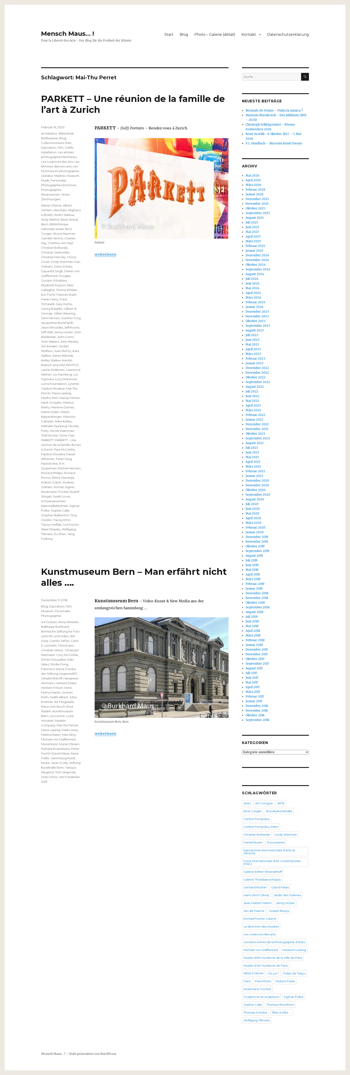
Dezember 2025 (257, 199)
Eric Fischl (48, 294)
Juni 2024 (253, 283)
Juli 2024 (252, 279)
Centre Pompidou (257, 819)
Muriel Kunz (49, 744)
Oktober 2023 (255, 321)
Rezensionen (50, 194)
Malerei (59, 175)
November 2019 (257, 542)
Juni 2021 (252, 452)
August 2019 (254, 556)
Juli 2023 (252, 335)
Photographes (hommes (58, 185)
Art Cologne (264, 803)
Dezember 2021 (257, 424)
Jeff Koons (71, 327)
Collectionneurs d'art (56, 143)
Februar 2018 (255, 640)
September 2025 (258, 213)
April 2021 (253, 462)
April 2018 (253, 631)
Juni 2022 (252, 396)
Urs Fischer (71, 524)
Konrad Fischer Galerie (260, 918)
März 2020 (253, 523)
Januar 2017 (254, 701)
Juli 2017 (251, 673)
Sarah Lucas (61, 496)
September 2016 (257, 720)
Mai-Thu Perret (67, 725)
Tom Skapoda (65, 772)
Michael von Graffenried (58, 739)
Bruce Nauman (64, 233)
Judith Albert (59, 697)
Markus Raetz (51, 734)
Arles (247, 803)
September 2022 (258, 382)
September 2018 (257, 607)
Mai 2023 (252, 344)
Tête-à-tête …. (282, 1012)
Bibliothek (66, 133)
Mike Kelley (63, 421)
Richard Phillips (52, 473)
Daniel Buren (253, 842)
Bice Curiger (253, 811)
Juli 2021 (252, 448)
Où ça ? (273, 973)
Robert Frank (285, 981)
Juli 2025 (252, 222)
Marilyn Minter (70, 398)
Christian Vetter (52, 650)
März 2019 (253, 579)
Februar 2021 (255, 471)
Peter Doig (64, 459)
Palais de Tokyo (294, 973)
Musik (45, 180)
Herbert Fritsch (52, 687)
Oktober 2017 (255, 659)
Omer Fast (66, 435)
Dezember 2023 (257, 312)
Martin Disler (50, 412)
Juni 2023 (252, 340)
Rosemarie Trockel (55, 491)
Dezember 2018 (257, 593)
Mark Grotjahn (51, 402)
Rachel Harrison (69, 468)
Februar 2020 (255, 527)
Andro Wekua (64, 215)
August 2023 (255, 330)
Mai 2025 (252, 232)
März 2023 (253, 354)
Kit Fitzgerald (63, 702)
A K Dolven (49, 622)
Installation (48, 152)
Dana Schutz (63, 266)
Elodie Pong (59, 664)
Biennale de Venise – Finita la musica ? (275, 110)
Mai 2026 (252, 175)
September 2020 (258, 495)
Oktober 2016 (255, 715)
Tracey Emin (62, 520)
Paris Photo (263, 981)
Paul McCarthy (64, 449)
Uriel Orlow (49, 777)
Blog (184, 34)
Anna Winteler (68, 622)
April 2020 (253, 518)
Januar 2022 (254, 420)
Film (60, 147)
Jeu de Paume (254, 911)
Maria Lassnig (61, 393)
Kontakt (249, 34)
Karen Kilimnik (63, 355)
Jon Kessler (49, 346)
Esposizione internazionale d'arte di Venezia (269, 851)
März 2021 (253, 466)
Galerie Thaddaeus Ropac (262, 879)
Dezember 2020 (257, 481)
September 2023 (258, 326)
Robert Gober (51, 482)
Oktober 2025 (255, 208)
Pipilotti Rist (49, 463)
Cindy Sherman (62, 261)
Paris (247, 981)
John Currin (65, 337)
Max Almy (69, 734)
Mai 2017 (252, 682)
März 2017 (253, 692)
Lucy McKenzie (66, 379)
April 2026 (253, 180)
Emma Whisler (66, 290)
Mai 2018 (252, 626)
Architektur (49, 133)
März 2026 (253, 185)
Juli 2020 (252, 504)
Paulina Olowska (53, 454)
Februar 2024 (255, 302)
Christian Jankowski (55, 252)
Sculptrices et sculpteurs (261, 997)
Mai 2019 (252, 570)
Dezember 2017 (257, 649)
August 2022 (255, 387)
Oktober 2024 (256, 265)
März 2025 (253, 241)
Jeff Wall (47, 332)
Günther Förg (71, 318)
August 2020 (255, 499)
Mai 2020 (252, 513)
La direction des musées (261, 926)
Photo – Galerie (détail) (214, 34)
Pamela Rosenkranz (55, 748)
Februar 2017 (255, 696)
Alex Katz (60, 210)
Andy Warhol (50, 219)
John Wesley (69, 341)
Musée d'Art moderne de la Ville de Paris (273, 957)
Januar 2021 (254, 476)
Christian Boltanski (54, 247)
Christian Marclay (53, 257)
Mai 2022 (252, 401)
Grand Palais (280, 887)
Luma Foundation (54, 384)
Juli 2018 (252, 617)
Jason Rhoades (52, 327)
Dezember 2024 (257, 255)
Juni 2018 (252, 621)
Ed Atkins (60, 280)
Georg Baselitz (51, 308)
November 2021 (257, 429)
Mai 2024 (252, 288)
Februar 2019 (255, 584)
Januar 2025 (254, 251)
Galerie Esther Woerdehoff (263, 871)
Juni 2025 (252, 227)
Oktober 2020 (256, 490)
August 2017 (254, 668)
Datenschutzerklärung (288, 34)
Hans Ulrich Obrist (256, 895)
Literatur (47, 175)
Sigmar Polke (293, 997)
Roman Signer (64, 487)
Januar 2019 (254, 588)
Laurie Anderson (53, 369)
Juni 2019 (252, 565)
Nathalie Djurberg (54, 426)
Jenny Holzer (63, 332)
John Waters (50, 341)
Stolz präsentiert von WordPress (92, 1054)
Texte (65, 194)
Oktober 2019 (255, 546)
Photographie (51, 190)
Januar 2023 (254, 363)
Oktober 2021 (255, 434)
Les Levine (57, 716)
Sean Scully (59, 763)
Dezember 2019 (257, 537)
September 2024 (258, 269)
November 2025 (257, 204)
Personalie (58, 180)
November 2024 (257, 260)
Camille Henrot (52, 238)
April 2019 (253, 574)
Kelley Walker (51, 360)
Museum (73, 175)
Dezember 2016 (257, 706)
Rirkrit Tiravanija (63, 477)
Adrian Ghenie (51, 205)
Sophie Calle (60, 510)
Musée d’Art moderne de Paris (266, 965)
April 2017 (253, 687)
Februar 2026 (255, 190)
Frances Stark (66, 294)
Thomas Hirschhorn (280, 1004)
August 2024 (255, 274)
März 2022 (253, 410)
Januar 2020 (255, 532)
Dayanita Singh (52, 271)
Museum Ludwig (294, 950)
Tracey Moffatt (51, 524)
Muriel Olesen (69, 744)
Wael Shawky (50, 529)
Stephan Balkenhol (55, 515)
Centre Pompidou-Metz (261, 826)
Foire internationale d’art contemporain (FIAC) (272, 862)
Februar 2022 (255, 415)
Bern (44, 224)
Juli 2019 (251, 560)
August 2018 (254, 612)
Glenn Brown (50, 318)
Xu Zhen (60, 534)
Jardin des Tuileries (287, 895)
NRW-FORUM (253, 973)
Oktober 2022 (255, 377)
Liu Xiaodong (62, 374)
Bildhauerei (49, 138)
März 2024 (253, 297)
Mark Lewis (70, 730)
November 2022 (257, 373)
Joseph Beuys (279, 911)
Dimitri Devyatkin (53, 659)
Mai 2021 (252, 457)
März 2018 (253, 635)
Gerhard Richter (255, 887)
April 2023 (253, 349)
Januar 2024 (255, 307)
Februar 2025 (255, 246)
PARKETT (47, 440)
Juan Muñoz (62, 351)
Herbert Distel (66, 683)
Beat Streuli (69, 219)
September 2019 (257, 551)
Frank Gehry (49, 299)
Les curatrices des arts (57, 161)
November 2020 (257, 485)
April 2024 (253, 293)
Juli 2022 (252, 391)
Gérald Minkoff (51, 678)
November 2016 (257, 710)
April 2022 (253, 405)
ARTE (281, 803)
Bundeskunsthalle (279, 811)
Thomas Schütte (255, 1012)
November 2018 (257, 598)
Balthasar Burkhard (55, 626)
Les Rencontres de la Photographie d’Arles (274, 942)
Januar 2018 (254, 645)
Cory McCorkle (67, 655)
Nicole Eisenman (62, 430)
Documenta (276, 842)
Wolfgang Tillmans (257, 1020)
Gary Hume (64, 304)
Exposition (48, 147)
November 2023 (257, 316)
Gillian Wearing (64, 313)
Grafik (69, 147)
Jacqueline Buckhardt (57, 323)
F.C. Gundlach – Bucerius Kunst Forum (274, 143)
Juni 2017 (252, 678)
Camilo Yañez (59, 641)
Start (169, 34)
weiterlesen (105, 254)
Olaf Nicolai (49, 435)
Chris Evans (66, 645)
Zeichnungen (50, 199)
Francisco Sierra (52, 669)
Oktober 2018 (255, 603)
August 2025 (255, 218)
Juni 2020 (253, 509)
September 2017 (257, 664)
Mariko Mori (49, 398)
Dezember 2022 (257, 368)
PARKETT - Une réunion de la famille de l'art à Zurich (61, 444)
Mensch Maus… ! (67, 33)
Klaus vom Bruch (53, 706)
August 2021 (254, 443)
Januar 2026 (254, 194)
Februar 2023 (255, 358)
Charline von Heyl (60, 243)
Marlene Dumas (62, 407)
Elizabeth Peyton (53, 285)
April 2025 (253, 236)
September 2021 (258, 438)
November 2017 (257, 654)
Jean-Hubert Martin (258, 903)
